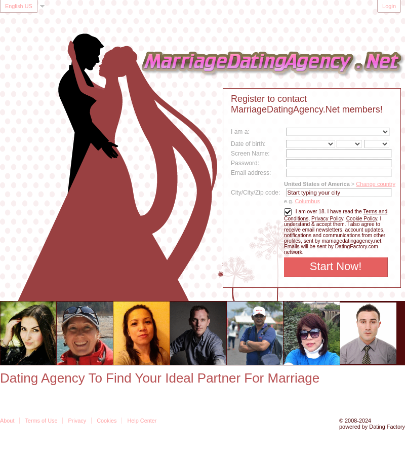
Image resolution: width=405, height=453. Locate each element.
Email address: (251, 172)
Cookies (106, 421)
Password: (245, 163)
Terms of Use (41, 421)
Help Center (141, 421)
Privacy (77, 421)
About (7, 421)
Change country (375, 184)
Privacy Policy (327, 218)
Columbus (307, 201)
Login (389, 6)
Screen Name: (250, 153)
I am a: (240, 131)
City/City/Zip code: (255, 192)
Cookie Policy (361, 218)
